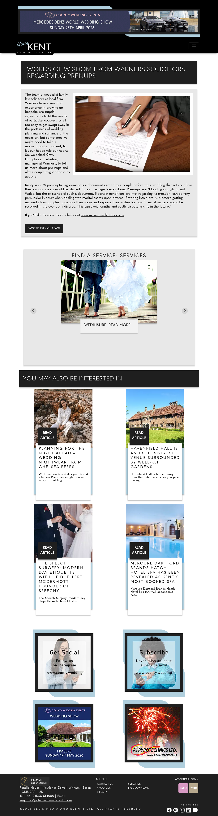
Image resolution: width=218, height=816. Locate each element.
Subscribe (134, 784)
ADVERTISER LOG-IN (186, 779)
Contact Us (105, 784)
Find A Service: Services (109, 256)
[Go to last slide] (33, 311)
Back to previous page (44, 228)
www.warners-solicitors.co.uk (102, 215)
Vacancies (104, 788)
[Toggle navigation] (194, 46)
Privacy (102, 792)
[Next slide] (185, 311)
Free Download (138, 788)
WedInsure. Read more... (109, 325)
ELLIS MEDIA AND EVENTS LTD (64, 809)
